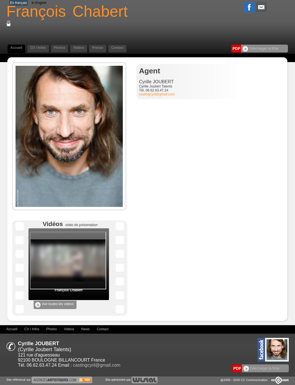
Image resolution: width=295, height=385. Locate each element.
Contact (117, 48)
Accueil (16, 48)
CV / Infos (38, 48)
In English (39, 3)
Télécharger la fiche (260, 49)
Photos (59, 48)
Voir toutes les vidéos (54, 305)
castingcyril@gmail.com (157, 94)
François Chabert (69, 290)
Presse (97, 48)
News (86, 329)
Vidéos (78, 48)
